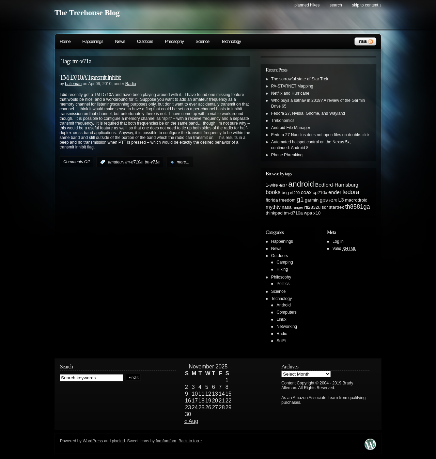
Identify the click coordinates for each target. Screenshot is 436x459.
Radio (130, 83)
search (336, 5)
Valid (344, 248)
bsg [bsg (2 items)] (285, 192)
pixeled (118, 441)
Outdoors (145, 41)
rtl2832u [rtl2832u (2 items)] (312, 207)
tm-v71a (152, 162)
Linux (281, 319)
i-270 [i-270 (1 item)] (333, 200)
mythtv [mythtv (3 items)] (273, 207)
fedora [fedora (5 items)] (350, 192)
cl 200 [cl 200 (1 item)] (294, 193)
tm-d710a (134, 162)
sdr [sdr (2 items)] (325, 207)
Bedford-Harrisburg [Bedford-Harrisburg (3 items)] (336, 185)
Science (202, 41)
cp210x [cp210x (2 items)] (320, 192)
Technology (230, 41)
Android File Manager (290, 127)
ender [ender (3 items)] (334, 192)
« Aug (191, 421)
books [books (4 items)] (273, 192)
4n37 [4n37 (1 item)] (283, 185)
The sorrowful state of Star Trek (299, 79)
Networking (287, 326)
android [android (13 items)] (301, 183)
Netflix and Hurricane (290, 93)
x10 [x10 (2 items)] (317, 213)
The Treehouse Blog (87, 13)
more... (183, 162)
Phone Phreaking (286, 155)
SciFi (281, 340)
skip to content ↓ (367, 5)
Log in (338, 241)
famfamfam (166, 441)
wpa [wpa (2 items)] (308, 213)
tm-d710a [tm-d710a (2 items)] (293, 213)
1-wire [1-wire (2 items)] (272, 185)
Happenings (92, 41)
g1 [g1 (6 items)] (300, 199)
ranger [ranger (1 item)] (298, 207)
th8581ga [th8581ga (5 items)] (357, 206)
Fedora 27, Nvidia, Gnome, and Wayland (308, 113)
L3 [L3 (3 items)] (341, 200)
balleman (73, 83)
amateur (115, 162)
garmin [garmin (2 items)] (311, 200)
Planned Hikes (307, 5)
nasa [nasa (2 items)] (287, 207)
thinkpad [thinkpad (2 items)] (274, 213)
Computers (287, 312)
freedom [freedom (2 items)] (287, 200)
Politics (283, 283)
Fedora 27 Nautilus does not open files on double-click (320, 134)
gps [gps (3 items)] (324, 200)
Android (284, 305)
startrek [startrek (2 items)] (336, 207)
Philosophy (174, 41)
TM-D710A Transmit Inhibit (90, 77)
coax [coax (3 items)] (306, 192)
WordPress (93, 441)
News (120, 41)
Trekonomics (282, 120)
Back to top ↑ (190, 441)
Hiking (282, 269)
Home (65, 41)
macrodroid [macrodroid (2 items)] (356, 200)
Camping (285, 262)
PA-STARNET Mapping (292, 86)
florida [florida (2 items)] (272, 200)
